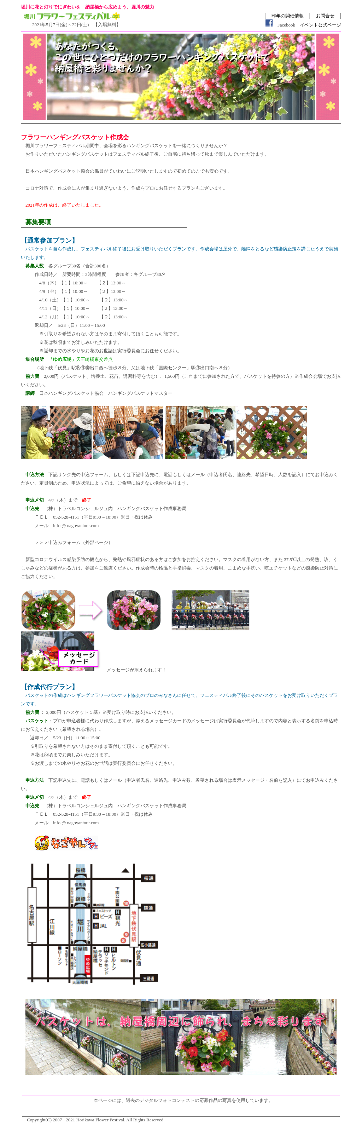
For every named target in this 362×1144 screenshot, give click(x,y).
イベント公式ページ (320, 25)
